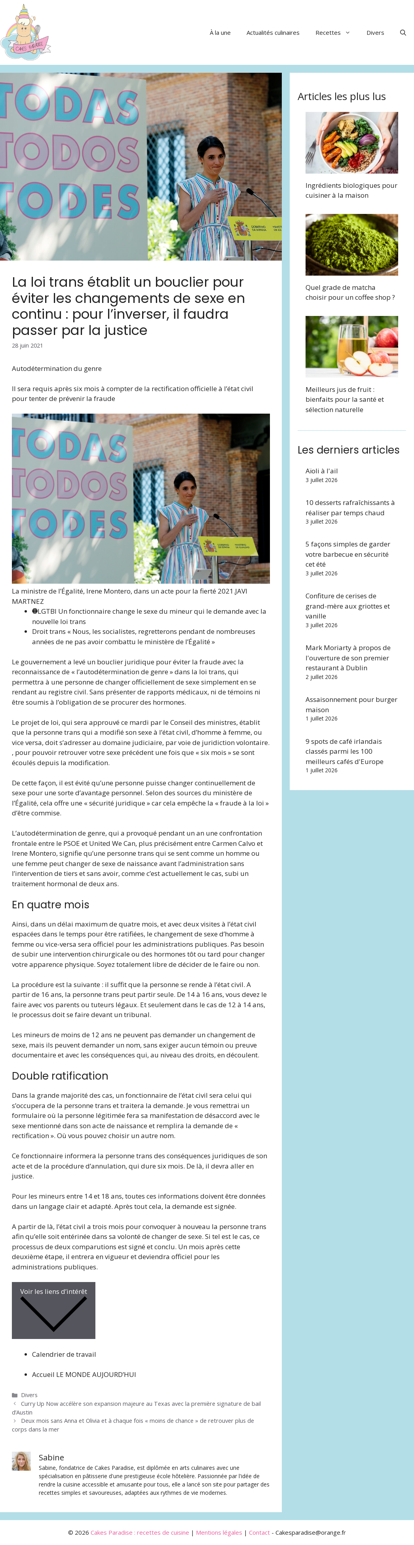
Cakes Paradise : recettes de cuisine (140, 1532)
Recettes (337, 32)
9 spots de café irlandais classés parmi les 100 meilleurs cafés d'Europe (345, 751)
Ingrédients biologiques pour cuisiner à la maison (351, 190)
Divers (375, 32)
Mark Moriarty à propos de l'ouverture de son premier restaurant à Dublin (348, 657)
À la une (220, 32)
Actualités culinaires (273, 32)
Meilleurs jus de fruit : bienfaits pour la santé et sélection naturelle (345, 399)
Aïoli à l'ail (322, 470)
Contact (259, 1532)
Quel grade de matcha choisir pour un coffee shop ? (350, 292)
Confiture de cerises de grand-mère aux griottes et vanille (348, 605)
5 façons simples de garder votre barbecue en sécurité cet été (348, 554)
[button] (403, 32)
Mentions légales (219, 1532)
